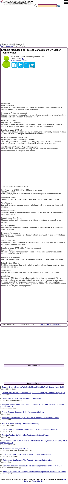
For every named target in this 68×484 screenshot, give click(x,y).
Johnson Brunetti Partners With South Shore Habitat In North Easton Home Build (33, 387)
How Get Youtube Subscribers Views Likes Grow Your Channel (27, 454)
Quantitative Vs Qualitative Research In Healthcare (21, 398)
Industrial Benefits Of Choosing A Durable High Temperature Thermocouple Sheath (34, 472)
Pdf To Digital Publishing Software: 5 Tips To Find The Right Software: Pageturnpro (33, 393)
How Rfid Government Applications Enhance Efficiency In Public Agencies (30, 429)
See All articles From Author (50, 325)
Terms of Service (37, 481)
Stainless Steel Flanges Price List (15, 448)
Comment (15, 61)
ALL (1, 46)
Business (9, 46)
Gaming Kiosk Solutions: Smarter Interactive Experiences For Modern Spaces (32, 466)
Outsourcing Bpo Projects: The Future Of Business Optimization (27, 460)
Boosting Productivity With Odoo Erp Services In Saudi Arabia (25, 435)
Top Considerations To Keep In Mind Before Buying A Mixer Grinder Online (30, 418)
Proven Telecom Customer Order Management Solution (23, 412)
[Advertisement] (34, 25)
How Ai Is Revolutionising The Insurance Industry (20, 423)
